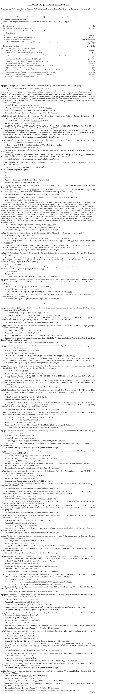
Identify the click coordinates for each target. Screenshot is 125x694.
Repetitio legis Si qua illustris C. (50, 631)
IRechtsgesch (43, 587)
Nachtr (19, 241)
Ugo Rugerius (89, 253)
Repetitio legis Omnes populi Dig (51, 325)
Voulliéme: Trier (38, 315)
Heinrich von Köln (63, 86)
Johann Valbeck (9, 328)
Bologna (80, 253)
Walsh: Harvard (43, 128)
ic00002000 (61, 128)
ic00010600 (49, 605)
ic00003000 (17, 187)
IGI (6, 108)
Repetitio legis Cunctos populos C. (51, 515)
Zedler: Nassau (45, 441)
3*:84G (31, 397)
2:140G (29, 579)
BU (69, 625)
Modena (19, 142)
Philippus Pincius (9, 453)
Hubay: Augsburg (12, 128)
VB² (43, 185)
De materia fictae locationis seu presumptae (19, 37)
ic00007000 (31, 422)
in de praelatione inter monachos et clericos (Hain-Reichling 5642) (32, 22)
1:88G (31, 330)
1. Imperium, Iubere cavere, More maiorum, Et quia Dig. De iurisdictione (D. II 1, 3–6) (36, 56)
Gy (51, 625)
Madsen (30, 461)
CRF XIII (44, 501)
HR (6, 315)
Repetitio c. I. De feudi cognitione (50, 671)
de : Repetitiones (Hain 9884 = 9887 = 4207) (35, 42)
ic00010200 (33, 526)
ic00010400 (53, 566)
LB (50, 134)
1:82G (29, 200)
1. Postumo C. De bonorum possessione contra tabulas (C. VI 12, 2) (29, 65)
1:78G (18, 167)
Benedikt (35, 190)
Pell (57, 126)
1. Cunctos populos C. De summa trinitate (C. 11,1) (23, 63)
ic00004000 (52, 225)
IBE (43, 126)
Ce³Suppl (14, 292)
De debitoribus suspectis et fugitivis (56, 116)
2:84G (27, 456)
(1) (41, 182)
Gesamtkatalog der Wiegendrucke (14, 690)
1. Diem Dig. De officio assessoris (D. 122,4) (24, 53)
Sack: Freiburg (17, 108)
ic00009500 (48, 481)
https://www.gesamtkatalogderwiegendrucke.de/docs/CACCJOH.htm (43, 690)
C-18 (76, 241)
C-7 (67, 501)
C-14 (82, 126)
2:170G (23, 167)
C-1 (46, 681)
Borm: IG (42, 335)
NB (61, 247)
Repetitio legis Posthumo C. (47, 556)
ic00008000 (71, 356)
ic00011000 (74, 661)
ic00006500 (89, 402)
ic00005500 (13, 271)
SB (72, 133)
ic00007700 (57, 315)
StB (88, 133)
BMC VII (71, 150)
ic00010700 (35, 623)
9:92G (33, 145)
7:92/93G (27, 287)
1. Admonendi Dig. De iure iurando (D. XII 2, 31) (23, 59)
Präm (73, 443)
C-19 (42, 292)
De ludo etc (41, 233)
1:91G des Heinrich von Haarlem (38, 88)
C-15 (58, 150)
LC (30, 296)
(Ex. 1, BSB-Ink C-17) (48, 238)
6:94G (39, 417)
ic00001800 (48, 108)
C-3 (37, 441)
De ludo (6, 35)
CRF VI (36, 150)
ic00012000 (57, 584)
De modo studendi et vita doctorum (51, 280)
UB (22, 110)
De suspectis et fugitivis (17, 28)
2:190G (36, 330)
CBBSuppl (27, 126)
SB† (23, 155)
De (8, 26)
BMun (27, 131)
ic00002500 (9, 152)
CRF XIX (66, 126)
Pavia (82, 162)
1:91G (28, 236)
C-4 (25, 461)
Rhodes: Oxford (27, 128)
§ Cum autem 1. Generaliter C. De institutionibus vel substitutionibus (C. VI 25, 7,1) (35, 70)
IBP (20, 185)
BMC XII (88, 126)
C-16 (60, 185)
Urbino (49, 197)
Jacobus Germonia (84, 392)
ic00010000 (40, 503)
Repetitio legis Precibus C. (47, 595)
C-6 (38, 481)
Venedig (92, 451)
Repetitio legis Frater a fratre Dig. (50, 471)
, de (21, 86)
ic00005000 (9, 243)
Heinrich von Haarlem (61, 233)
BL (50, 133)
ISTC (42, 108)
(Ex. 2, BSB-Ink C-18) (64, 238)
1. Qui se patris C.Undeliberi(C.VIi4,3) (18, 68)
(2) (44, 182)
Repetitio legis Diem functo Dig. (51, 346)
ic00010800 (66, 641)
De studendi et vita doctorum (16, 40)
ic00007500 (62, 441)
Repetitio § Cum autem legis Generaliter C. (58, 574)
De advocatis (41, 86)
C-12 (55, 376)
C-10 (38, 605)
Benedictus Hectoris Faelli (79, 282)
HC (6, 150)
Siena (53, 86)
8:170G (27, 145)
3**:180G (34, 121)
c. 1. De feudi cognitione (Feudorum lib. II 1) (21, 76)
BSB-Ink (77, 126)
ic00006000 (68, 292)
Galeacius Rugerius (41, 576)
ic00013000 (67, 681)
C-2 (62, 402)
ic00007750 (58, 335)
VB (44, 150)
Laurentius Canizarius (66, 392)
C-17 (72, 241)
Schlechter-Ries (31, 108)
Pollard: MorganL (17, 225)
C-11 (45, 641)
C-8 (37, 335)
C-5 (32, 546)
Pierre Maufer (28, 142)
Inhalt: (7, 91)
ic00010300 (68, 546)
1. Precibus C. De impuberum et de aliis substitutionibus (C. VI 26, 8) (30, 72)
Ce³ (36, 126)
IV (43, 456)
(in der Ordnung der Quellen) (18, 48)
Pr (62, 150)
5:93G (40, 121)
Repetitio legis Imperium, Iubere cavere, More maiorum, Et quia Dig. (65, 366)
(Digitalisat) (29, 105)
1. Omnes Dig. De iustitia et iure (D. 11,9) (23, 50)
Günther (88, 150)
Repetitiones (11, 33)
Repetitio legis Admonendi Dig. (51, 390)
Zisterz (77, 134)
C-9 (43, 566)
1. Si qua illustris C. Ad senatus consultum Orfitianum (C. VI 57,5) (28, 74)
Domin (20, 465)
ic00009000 (35, 378)
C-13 (32, 584)
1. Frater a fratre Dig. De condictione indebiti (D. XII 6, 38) (26, 61)
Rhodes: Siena (16, 126)
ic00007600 (45, 461)
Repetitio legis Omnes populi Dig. (52, 308)
